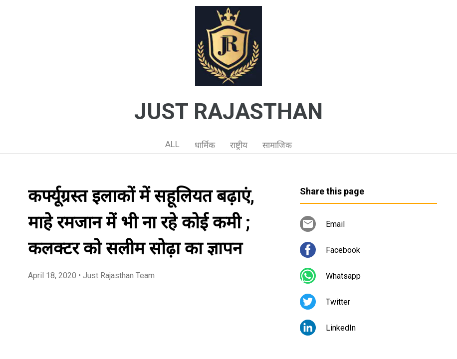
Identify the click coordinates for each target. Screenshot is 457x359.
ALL (172, 144)
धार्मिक (205, 145)
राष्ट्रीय (238, 145)
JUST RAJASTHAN (228, 112)
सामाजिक (277, 145)
